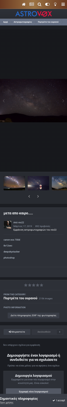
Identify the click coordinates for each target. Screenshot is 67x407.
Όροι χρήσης (6, 402)
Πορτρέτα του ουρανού (20, 289)
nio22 (21, 213)
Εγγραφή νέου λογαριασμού (33, 382)
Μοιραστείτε (17, 322)
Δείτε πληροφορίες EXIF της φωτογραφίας (33, 306)
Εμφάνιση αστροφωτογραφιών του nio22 (34, 220)
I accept (59, 400)
